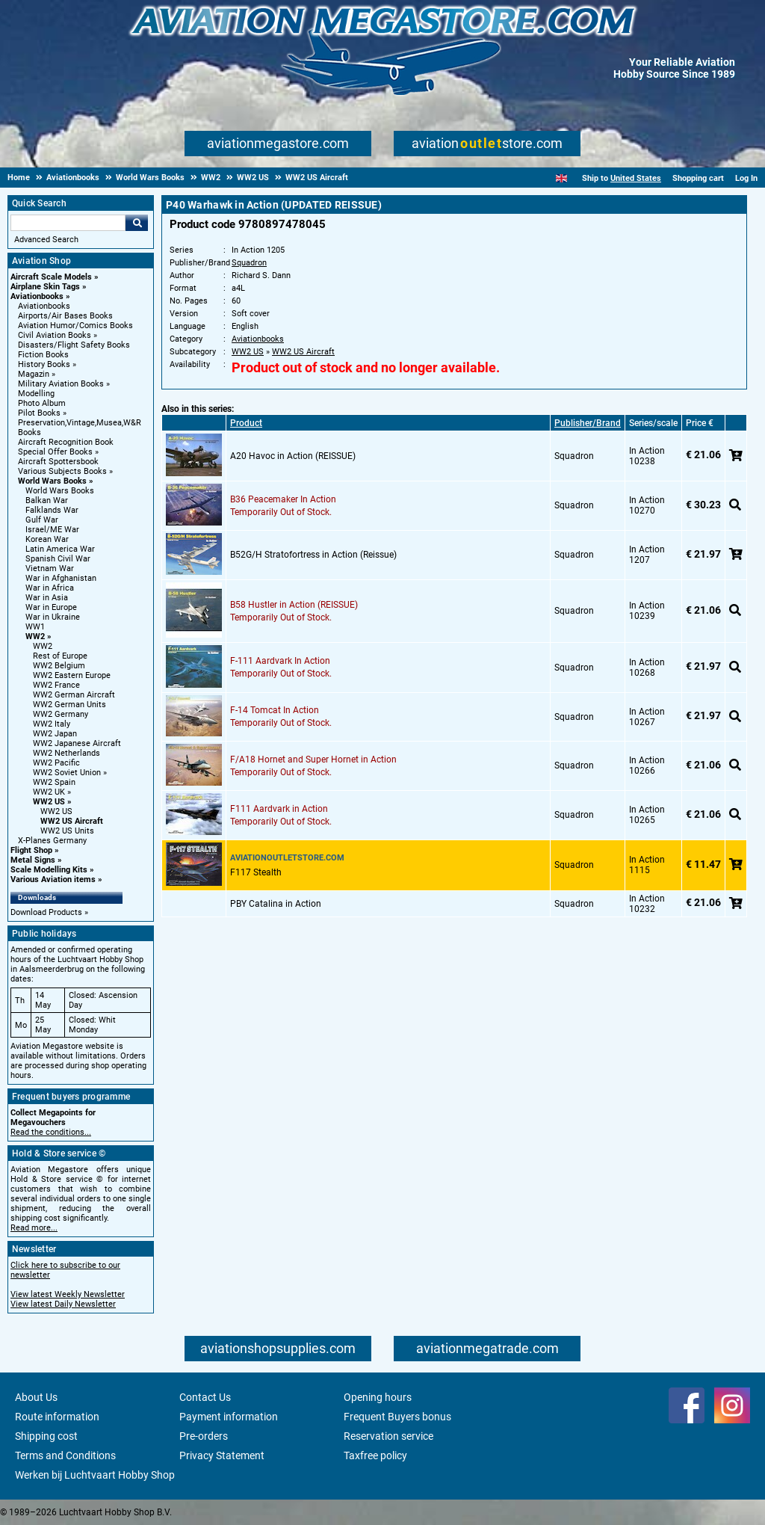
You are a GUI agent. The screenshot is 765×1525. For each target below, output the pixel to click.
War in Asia (46, 598)
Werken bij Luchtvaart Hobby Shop (95, 1475)
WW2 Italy (51, 724)
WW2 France (56, 685)
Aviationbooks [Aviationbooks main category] (44, 306)
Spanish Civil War (57, 559)
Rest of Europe (60, 656)
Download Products (46, 912)
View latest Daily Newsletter (63, 1304)
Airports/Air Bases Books (65, 316)
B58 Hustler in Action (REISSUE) (294, 605)
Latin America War (60, 549)
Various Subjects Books (62, 471)
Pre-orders (203, 1436)
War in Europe (51, 607)
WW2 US (49, 802)
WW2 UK (49, 792)
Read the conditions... (50, 1132)
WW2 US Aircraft (71, 821)
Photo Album (42, 403)
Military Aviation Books (61, 384)
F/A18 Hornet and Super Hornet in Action (313, 759)
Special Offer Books (55, 452)
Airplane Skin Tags (45, 287)
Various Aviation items (53, 879)
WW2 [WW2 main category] (42, 646)
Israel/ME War (52, 529)
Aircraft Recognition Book (66, 442)
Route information (57, 1417)
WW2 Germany (60, 714)
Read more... (34, 1228)
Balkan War (46, 500)
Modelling (36, 393)
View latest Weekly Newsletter (67, 1294)
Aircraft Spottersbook (58, 461)
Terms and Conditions (65, 1455)
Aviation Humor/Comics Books (75, 325)
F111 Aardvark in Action (279, 809)
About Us (36, 1397)
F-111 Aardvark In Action (280, 661)
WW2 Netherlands (66, 753)
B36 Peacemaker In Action (283, 499)
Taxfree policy (375, 1455)
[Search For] (68, 223)
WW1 (35, 627)
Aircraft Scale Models (51, 277)
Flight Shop (31, 850)
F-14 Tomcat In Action (274, 710)
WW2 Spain (54, 782)
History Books (44, 364)
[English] (561, 178)
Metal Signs (32, 860)
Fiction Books (43, 355)
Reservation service (388, 1436)
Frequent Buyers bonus (397, 1417)
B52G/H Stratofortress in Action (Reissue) (313, 554)
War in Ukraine (52, 617)
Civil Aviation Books (54, 335)
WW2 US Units (67, 831)
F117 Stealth (256, 872)
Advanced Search (46, 239)
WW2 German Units (69, 704)
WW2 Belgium (59, 666)
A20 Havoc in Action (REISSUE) (293, 456)
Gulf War (41, 520)
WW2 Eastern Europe (72, 675)
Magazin (33, 374)
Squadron (249, 263)
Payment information (228, 1417)
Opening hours (378, 1397)
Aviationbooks (37, 296)
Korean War (47, 539)
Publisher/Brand (587, 423)
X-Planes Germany (52, 840)
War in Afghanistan (60, 578)
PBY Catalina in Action (275, 904)
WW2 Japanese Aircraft (77, 743)
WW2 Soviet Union (67, 772)
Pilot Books (39, 413)
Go (137, 223)
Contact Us (205, 1397)
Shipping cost (46, 1436)
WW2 (35, 636)
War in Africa (49, 588)
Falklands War (51, 510)
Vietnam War (49, 568)
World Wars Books (52, 481)
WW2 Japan (55, 734)
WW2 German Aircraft (74, 695)
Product (246, 423)
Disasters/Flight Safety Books (74, 345)
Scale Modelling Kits (48, 870)
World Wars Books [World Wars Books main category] (59, 491)
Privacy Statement (221, 1455)
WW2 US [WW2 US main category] (56, 811)
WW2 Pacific (56, 763)
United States (635, 178)
